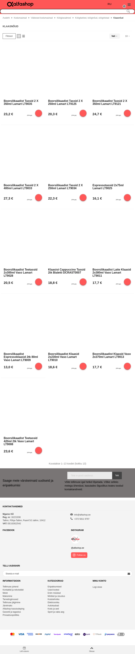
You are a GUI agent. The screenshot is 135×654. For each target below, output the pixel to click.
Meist (5, 593)
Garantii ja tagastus (12, 612)
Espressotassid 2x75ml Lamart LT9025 (108, 187)
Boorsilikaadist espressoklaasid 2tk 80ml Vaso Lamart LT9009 (21, 356)
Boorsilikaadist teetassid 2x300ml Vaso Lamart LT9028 (20, 272)
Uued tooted (53, 590)
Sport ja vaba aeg (56, 612)
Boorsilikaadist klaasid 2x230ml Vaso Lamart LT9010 (63, 356)
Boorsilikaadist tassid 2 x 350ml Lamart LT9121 (109, 102)
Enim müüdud (54, 593)
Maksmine (7, 596)
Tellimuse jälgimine (11, 602)
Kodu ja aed (53, 609)
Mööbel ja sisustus (56, 596)
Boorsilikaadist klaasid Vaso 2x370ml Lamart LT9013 (111, 355)
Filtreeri (9, 36)
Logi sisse (97, 587)
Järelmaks (7, 605)
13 (127, 36)
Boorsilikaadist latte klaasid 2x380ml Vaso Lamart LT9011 (111, 272)
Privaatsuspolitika (11, 615)
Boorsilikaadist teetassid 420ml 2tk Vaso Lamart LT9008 (20, 441)
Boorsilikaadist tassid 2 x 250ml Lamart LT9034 (65, 187)
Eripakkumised (55, 586)
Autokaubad (53, 605)
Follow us (79, 555)
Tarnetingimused (10, 599)
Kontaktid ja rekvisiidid (13, 590)
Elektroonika (53, 602)
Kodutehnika (53, 599)
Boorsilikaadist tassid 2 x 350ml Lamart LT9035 (21, 102)
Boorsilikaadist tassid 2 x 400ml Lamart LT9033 (21, 187)
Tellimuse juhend (10, 586)
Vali (114, 36)
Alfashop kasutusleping (13, 609)
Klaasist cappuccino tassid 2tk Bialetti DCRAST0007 (66, 271)
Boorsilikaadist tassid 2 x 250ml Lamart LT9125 (65, 102)
